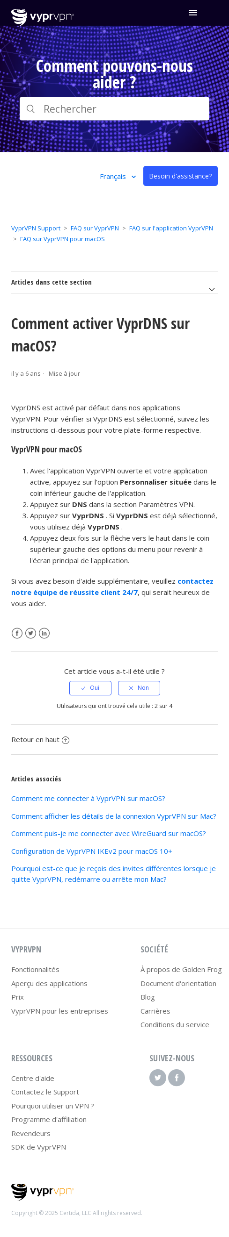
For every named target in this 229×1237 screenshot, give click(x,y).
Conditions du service (174, 1024)
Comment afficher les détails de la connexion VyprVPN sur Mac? (113, 816)
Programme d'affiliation (49, 1119)
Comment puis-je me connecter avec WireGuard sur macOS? (108, 833)
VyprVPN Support (35, 228)
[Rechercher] (114, 109)
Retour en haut (40, 739)
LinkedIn (44, 633)
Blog (147, 996)
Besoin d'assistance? (180, 176)
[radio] (90, 688)
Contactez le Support (45, 1091)
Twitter (31, 633)
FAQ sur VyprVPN (95, 228)
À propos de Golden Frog (181, 969)
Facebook (17, 633)
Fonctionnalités (35, 969)
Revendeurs (31, 1133)
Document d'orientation (178, 983)
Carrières (155, 1010)
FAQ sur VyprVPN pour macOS (62, 239)
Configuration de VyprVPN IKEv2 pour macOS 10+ (91, 851)
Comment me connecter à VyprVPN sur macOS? (88, 798)
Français (114, 176)
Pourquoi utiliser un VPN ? (52, 1105)
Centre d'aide (32, 1078)
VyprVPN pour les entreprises (59, 1010)
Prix (17, 996)
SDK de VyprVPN (38, 1146)
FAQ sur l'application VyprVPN (171, 228)
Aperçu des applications (49, 983)
